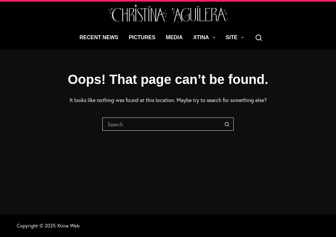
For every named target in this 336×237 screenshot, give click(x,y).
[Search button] (227, 124)
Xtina (205, 37)
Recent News (98, 37)
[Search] (259, 38)
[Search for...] (161, 124)
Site (236, 37)
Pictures (142, 37)
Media (174, 37)
